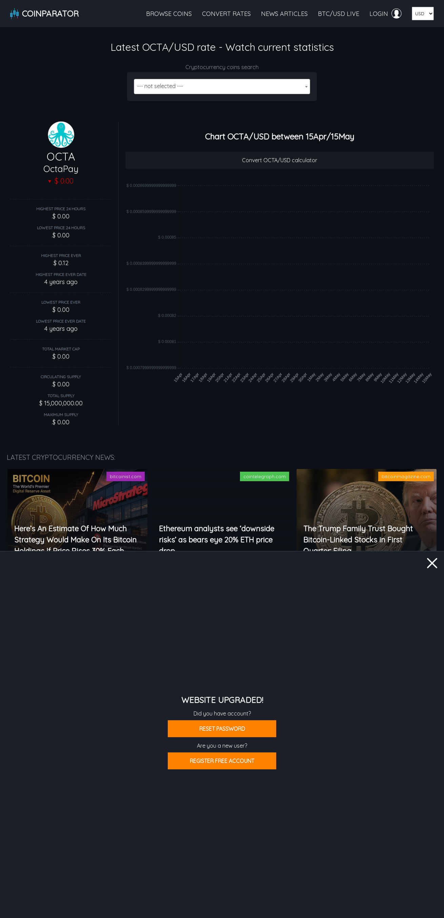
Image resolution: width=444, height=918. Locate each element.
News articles (284, 14)
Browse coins (169, 14)
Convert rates (226, 14)
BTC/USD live (338, 14)
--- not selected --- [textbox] (160, 86)
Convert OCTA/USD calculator (279, 160)
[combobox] (222, 86)
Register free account (222, 760)
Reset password (222, 728)
